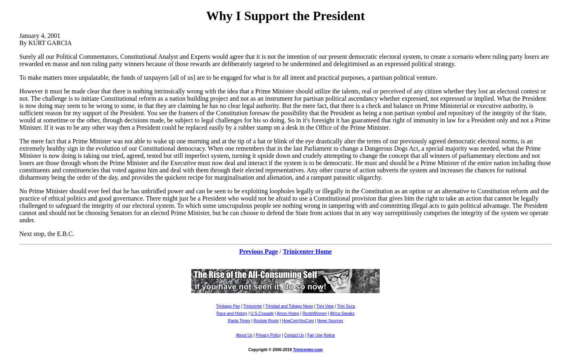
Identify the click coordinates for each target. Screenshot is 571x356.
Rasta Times (239, 321)
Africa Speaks (342, 313)
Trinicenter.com (308, 350)
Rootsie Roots (266, 321)
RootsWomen (314, 313)
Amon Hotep (288, 313)
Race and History (231, 313)
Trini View (324, 306)
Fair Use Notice (321, 335)
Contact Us (294, 335)
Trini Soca (346, 306)
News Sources (330, 321)
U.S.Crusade (261, 313)
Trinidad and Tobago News (289, 306)
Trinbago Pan (228, 306)
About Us (244, 335)
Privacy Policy (268, 335)
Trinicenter (252, 306)
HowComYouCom (298, 321)
